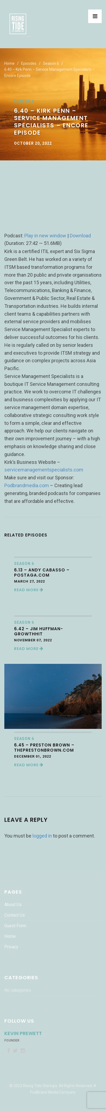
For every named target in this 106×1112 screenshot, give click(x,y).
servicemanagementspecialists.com (43, 470)
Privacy (11, 946)
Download (80, 235)
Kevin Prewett (23, 1033)
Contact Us (14, 915)
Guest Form (15, 925)
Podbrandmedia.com (26, 485)
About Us (13, 904)
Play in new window (45, 235)
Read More (29, 590)
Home (9, 63)
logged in (42, 836)
